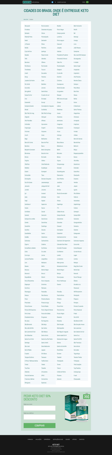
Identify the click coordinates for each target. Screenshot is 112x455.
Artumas (27, 131)
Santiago (27, 342)
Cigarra (27, 244)
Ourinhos (27, 288)
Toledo (43, 364)
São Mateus (44, 332)
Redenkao (59, 109)
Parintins (43, 48)
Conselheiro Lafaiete (30, 248)
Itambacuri (28, 204)
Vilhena (43, 62)
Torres (58, 364)
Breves (26, 157)
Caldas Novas (60, 211)
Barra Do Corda (29, 142)
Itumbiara (27, 211)
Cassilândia (28, 233)
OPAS (42, 375)
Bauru (43, 146)
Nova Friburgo (77, 277)
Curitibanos (60, 251)
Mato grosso (60, 262)
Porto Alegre (60, 29)
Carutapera (60, 230)
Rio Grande (44, 66)
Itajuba (43, 200)
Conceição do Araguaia (47, 106)
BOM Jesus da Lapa (62, 99)
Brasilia (59, 26)
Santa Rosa (44, 91)
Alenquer (43, 117)
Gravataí (59, 168)
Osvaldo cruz (77, 284)
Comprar (39, 425)
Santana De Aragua (62, 339)
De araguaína (77, 58)
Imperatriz (76, 73)
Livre (75, 44)
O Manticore (77, 106)
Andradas (27, 124)
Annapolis (76, 120)
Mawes (26, 266)
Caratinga (43, 226)
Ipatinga (43, 51)
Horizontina (44, 379)
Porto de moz (60, 310)
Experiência (47, 439)
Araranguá (76, 128)
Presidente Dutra (29, 317)
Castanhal (59, 233)
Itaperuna (44, 204)
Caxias (75, 237)
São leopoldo (60, 328)
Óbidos (76, 281)
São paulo (27, 26)
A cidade (76, 62)
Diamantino (60, 175)
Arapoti (43, 128)
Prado (75, 313)
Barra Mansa (60, 142)
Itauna (43, 208)
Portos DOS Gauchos (30, 310)
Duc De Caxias (28, 182)
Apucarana (44, 124)
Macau (75, 95)
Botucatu (59, 153)
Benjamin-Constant (30, 150)
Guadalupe (44, 168)
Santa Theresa (77, 109)
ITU (58, 208)
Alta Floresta (77, 77)
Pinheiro (59, 299)
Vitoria (43, 33)
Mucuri (43, 273)
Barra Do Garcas (78, 139)
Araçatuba (76, 69)
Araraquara (60, 128)
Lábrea (59, 106)
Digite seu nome (28, 404)
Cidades (68, 439)
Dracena (76, 179)
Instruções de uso (58, 439)
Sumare (59, 353)
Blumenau (27, 153)
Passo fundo (44, 55)
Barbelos (43, 84)
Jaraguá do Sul (45, 186)
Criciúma (59, 80)
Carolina (27, 230)
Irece (58, 197)
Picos (26, 299)
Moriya (59, 273)
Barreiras (27, 62)
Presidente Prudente (62, 55)
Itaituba (59, 51)
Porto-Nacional (78, 310)
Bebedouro (60, 146)
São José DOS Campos (80, 55)
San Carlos (44, 328)
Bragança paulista (78, 153)
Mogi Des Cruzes (78, 266)
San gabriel (28, 91)
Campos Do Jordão (30, 219)
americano (60, 120)
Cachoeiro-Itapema (79, 241)
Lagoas (43, 350)
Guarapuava (60, 84)
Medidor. (27, 168)
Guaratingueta (61, 171)
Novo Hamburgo (61, 281)
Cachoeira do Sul (61, 237)
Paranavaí (76, 288)
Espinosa (43, 383)
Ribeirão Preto (28, 37)
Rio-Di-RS (76, 317)
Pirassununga (45, 303)
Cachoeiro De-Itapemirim (63, 241)
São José (27, 346)
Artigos (74, 439)
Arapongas (28, 128)
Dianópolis (76, 175)
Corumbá (27, 88)
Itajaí (26, 200)
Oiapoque (27, 284)
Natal (26, 40)
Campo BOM (77, 215)
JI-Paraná (27, 44)
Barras (58, 157)
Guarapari (44, 171)
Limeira (76, 259)
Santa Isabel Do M (61, 335)
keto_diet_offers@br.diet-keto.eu (56, 446)
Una (26, 99)
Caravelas (59, 222)
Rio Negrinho (44, 321)
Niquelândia (28, 277)
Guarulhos (76, 171)
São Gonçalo (60, 324)
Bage (26, 139)
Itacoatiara (76, 200)
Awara (58, 113)
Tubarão (43, 368)
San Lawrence (77, 328)
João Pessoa (77, 48)
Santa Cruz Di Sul (29, 339)
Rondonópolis (61, 66)
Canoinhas (44, 222)
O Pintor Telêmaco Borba (31, 361)
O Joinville (59, 73)
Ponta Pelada (44, 306)
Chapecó (59, 69)
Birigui (75, 150)
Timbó (26, 364)
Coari (42, 80)
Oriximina (43, 284)
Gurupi (43, 102)
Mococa (27, 270)
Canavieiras (60, 219)
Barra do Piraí (44, 142)
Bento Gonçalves (45, 150)
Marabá (27, 55)
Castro (43, 233)
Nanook (76, 273)
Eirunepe (43, 99)
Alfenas (43, 120)
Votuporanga (60, 164)
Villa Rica (27, 164)
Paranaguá (27, 292)
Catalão (27, 237)
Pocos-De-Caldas (45, 313)
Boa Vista (76, 91)
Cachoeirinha (44, 241)
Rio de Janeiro (45, 26)
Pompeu (76, 303)
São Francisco (77, 342)
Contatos (81, 439)
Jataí (58, 186)
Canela (26, 222)
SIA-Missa (44, 353)
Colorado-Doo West (62, 244)
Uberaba (43, 58)
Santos (59, 342)
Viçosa (59, 160)
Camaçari (76, 211)
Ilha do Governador (62, 193)
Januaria (27, 186)
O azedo (27, 353)
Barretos (27, 146)
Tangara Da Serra (29, 357)
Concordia (76, 244)
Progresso (44, 317)
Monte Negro (60, 270)
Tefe (26, 58)
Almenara (76, 117)
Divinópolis (28, 179)
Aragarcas (59, 124)
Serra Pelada (28, 350)
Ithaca (58, 200)
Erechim (59, 77)
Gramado (76, 168)
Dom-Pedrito (60, 179)
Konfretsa (44, 248)
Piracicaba (27, 303)
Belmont (76, 146)
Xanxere (59, 379)
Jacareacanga (45, 182)
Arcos (58, 131)
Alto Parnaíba (28, 120)
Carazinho (27, 226)
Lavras (43, 255)
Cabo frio (59, 62)
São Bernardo (28, 324)
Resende (59, 317)
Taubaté (59, 357)
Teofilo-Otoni (44, 361)
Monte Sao (76, 270)
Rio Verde (27, 84)
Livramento (60, 259)
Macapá (59, 95)
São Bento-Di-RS (78, 321)
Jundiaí (27, 190)
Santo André (44, 342)
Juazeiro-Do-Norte (29, 80)
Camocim (43, 215)
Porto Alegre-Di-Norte (47, 310)
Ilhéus (43, 44)
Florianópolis (44, 37)
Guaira (26, 171)
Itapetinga (59, 204)
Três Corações (77, 364)
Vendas (76, 182)
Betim (58, 150)
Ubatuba (27, 372)
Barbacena (44, 139)
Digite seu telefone (29, 413)
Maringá (76, 37)
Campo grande (61, 33)
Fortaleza (27, 29)
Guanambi (27, 102)
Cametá (27, 215)
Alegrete (27, 117)
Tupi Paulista (77, 368)
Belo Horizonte (78, 26)
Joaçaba (59, 48)
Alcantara (59, 117)
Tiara (42, 175)
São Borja (43, 324)
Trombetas (28, 69)
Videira (43, 160)
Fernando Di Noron (62, 58)
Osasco (59, 284)
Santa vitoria (44, 335)
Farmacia (30, 439)
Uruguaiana (60, 91)
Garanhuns (77, 164)
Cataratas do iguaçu (46, 29)
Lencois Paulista (29, 259)
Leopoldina (44, 259)
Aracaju (76, 40)
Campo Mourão (61, 215)
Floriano (59, 375)
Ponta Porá (60, 306)
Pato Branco (44, 295)
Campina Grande (29, 106)
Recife (75, 29)
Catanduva (44, 237)
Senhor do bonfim (62, 346)
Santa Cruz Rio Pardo (46, 339)
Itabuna (76, 197)
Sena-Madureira (45, 346)
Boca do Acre (44, 153)
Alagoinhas (77, 113)
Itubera (76, 208)
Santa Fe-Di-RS (78, 339)
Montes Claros (77, 80)
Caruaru (43, 230)
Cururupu (27, 255)
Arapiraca (76, 124)
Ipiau (26, 197)
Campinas (76, 51)
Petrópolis (76, 295)
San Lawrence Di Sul (30, 332)
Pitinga (59, 303)
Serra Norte (77, 346)
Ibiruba (59, 190)
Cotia (26, 251)
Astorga (59, 135)
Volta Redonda (45, 164)
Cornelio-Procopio (62, 248)
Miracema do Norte (62, 266)
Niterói (43, 277)
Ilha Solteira (77, 193)
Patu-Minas (77, 88)
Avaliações (38, 439)
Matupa (76, 262)
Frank (75, 375)
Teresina (43, 77)
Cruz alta (43, 251)
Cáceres (76, 230)
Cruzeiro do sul (45, 95)
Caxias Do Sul (28, 95)
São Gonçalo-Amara (79, 324)
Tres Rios (27, 368)
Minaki (26, 109)
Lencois (43, 88)
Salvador (27, 33)
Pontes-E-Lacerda (78, 306)
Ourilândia (44, 109)
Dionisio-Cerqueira (46, 179)
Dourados (44, 73)
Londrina (59, 37)
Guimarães (27, 175)
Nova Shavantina (29, 281)
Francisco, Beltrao (29, 379)
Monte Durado (61, 88)
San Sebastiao (28, 335)
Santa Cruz (76, 335)
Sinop (26, 77)
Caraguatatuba (78, 222)
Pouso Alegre (60, 313)
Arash (26, 73)
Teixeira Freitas (78, 357)
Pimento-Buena (45, 299)
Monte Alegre (44, 270)
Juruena (43, 190)
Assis (42, 135)
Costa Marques (78, 248)
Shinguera (27, 383)
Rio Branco (28, 66)
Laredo (59, 255)
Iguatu (75, 190)
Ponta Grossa (28, 306)
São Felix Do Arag (29, 113)
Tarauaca (43, 357)
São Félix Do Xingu (46, 113)
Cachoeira (27, 241)
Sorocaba (76, 350)
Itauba (26, 208)
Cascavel (59, 44)
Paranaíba (44, 292)
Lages (75, 255)
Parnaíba (59, 292)
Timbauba (76, 361)
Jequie (75, 186)
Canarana (76, 219)
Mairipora (43, 262)
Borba (75, 99)
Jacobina (59, 182)
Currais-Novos (77, 251)
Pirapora (76, 299)
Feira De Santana (29, 375)
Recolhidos (60, 350)
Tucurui (43, 69)
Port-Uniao (27, 313)
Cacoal (43, 211)
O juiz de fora (28, 51)
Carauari (59, 226)
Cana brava (44, 219)
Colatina (43, 244)
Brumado (43, 157)
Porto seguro (60, 40)
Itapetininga (77, 204)
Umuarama (44, 372)
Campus (76, 84)
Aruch (26, 135)
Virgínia (27, 160)
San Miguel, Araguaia (62, 332)
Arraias (76, 131)
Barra (58, 139)
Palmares (43, 288)
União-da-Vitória (61, 372)
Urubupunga (77, 372)
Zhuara (59, 102)
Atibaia (75, 135)
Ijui (25, 193)
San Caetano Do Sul (79, 332)
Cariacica (76, 226)
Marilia (26, 48)
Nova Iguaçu (60, 277)
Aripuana (43, 131)
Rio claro (27, 321)
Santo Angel (77, 66)
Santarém (44, 40)
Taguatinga (77, 353)
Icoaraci (43, 193)
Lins (26, 262)
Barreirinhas (77, 142)
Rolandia (59, 321)
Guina (75, 102)
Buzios (75, 157)
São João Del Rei (29, 328)
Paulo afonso (60, 295)
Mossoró (27, 273)
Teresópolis (60, 361)
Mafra (42, 266)
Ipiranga (43, 197)
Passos (27, 295)
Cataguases (77, 233)
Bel (74, 33)
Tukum (59, 368)
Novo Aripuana (45, 281)
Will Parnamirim (78, 292)
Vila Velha (76, 160)
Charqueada (77, 379)
